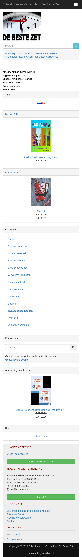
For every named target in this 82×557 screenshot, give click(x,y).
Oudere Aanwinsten (18, 325)
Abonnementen (16, 289)
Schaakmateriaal (17, 253)
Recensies (41, 436)
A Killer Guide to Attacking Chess (41, 157)
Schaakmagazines (17, 267)
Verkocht (13, 317)
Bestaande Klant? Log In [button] (41, 461)
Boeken (12, 239)
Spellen (12, 303)
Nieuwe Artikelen (14, 114)
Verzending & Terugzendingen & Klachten (29, 510)
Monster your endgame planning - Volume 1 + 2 (41, 410)
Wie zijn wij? (13, 534)
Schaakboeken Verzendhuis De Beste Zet (31, 4)
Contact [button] (41, 497)
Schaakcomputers (17, 246)
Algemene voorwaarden (19, 517)
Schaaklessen (14, 539)
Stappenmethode (17, 282)
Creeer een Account (17, 454)
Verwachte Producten (19, 275)
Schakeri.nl (48, 553)
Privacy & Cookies (16, 514)
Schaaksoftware (16, 260)
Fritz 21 (41, 211)
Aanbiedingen (12, 172)
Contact (11, 521)
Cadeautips (14, 296)
